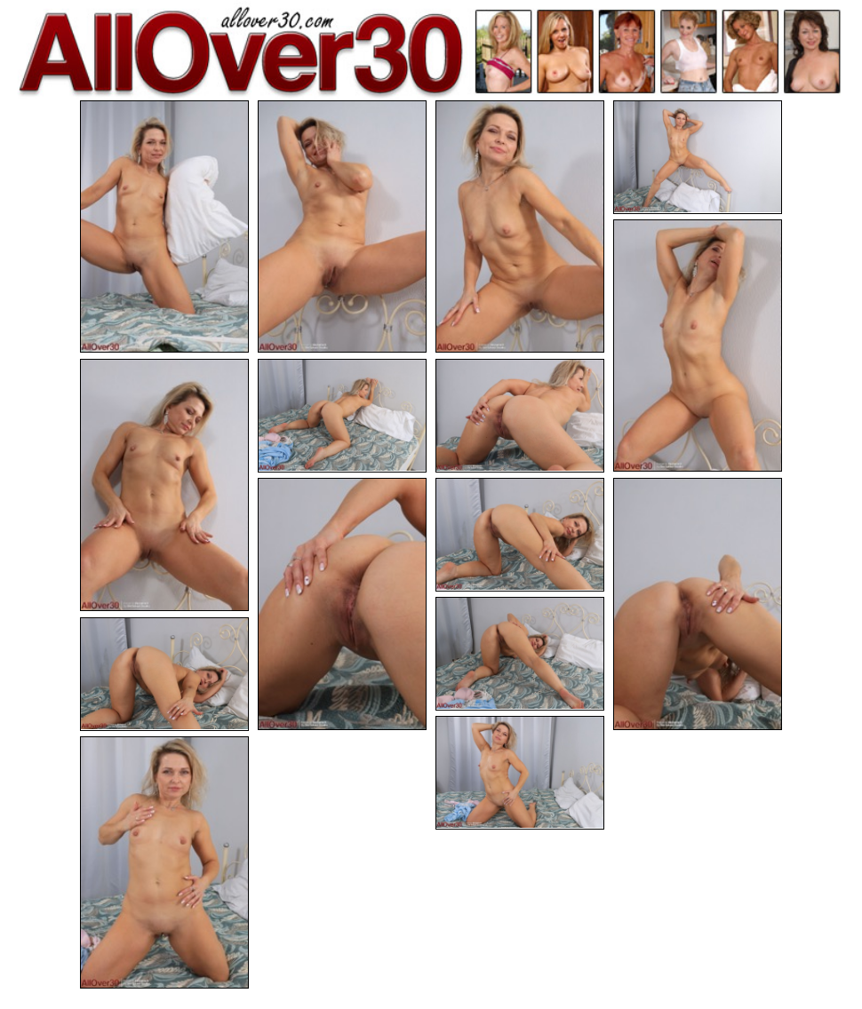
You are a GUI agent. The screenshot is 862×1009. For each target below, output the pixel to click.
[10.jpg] (519, 535)
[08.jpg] (519, 416)
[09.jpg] (342, 604)
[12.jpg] (519, 654)
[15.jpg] (164, 862)
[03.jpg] (519, 226)
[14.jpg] (519, 773)
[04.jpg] (697, 157)
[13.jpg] (164, 674)
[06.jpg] (164, 485)
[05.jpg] (697, 345)
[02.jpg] (342, 226)
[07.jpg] (342, 416)
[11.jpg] (697, 604)
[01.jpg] (164, 226)
